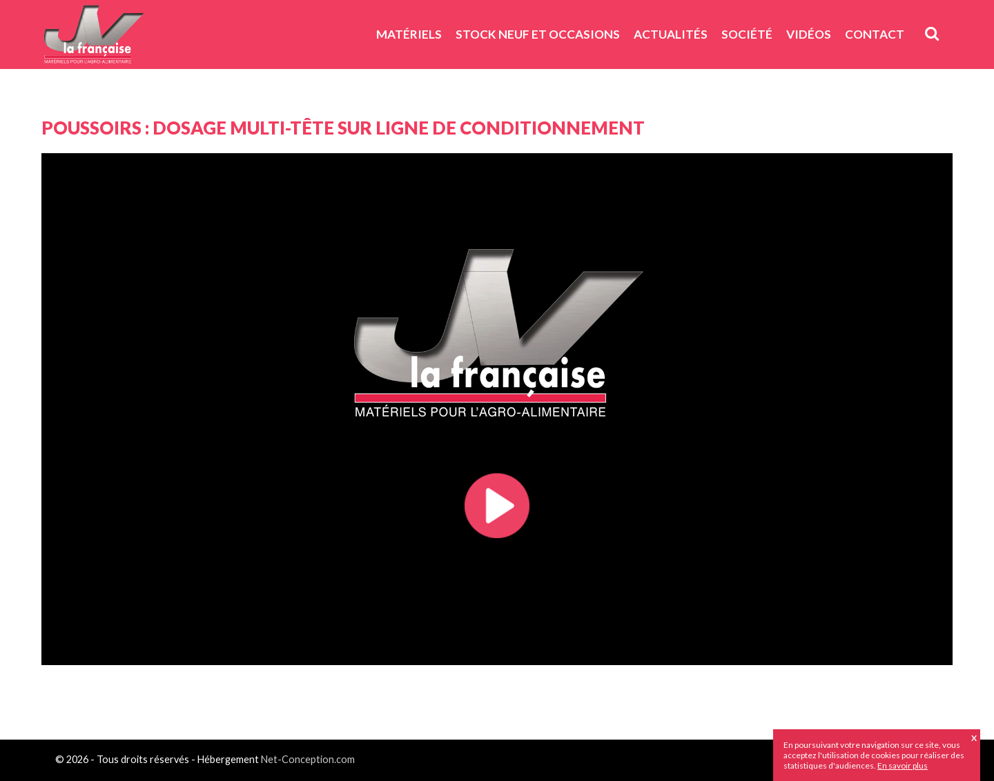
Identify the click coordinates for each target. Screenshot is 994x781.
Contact (874, 34)
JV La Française (93, 39)
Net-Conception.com (308, 759)
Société (746, 34)
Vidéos (808, 34)
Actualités (671, 34)
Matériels (409, 34)
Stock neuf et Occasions (538, 34)
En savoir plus (902, 765)
